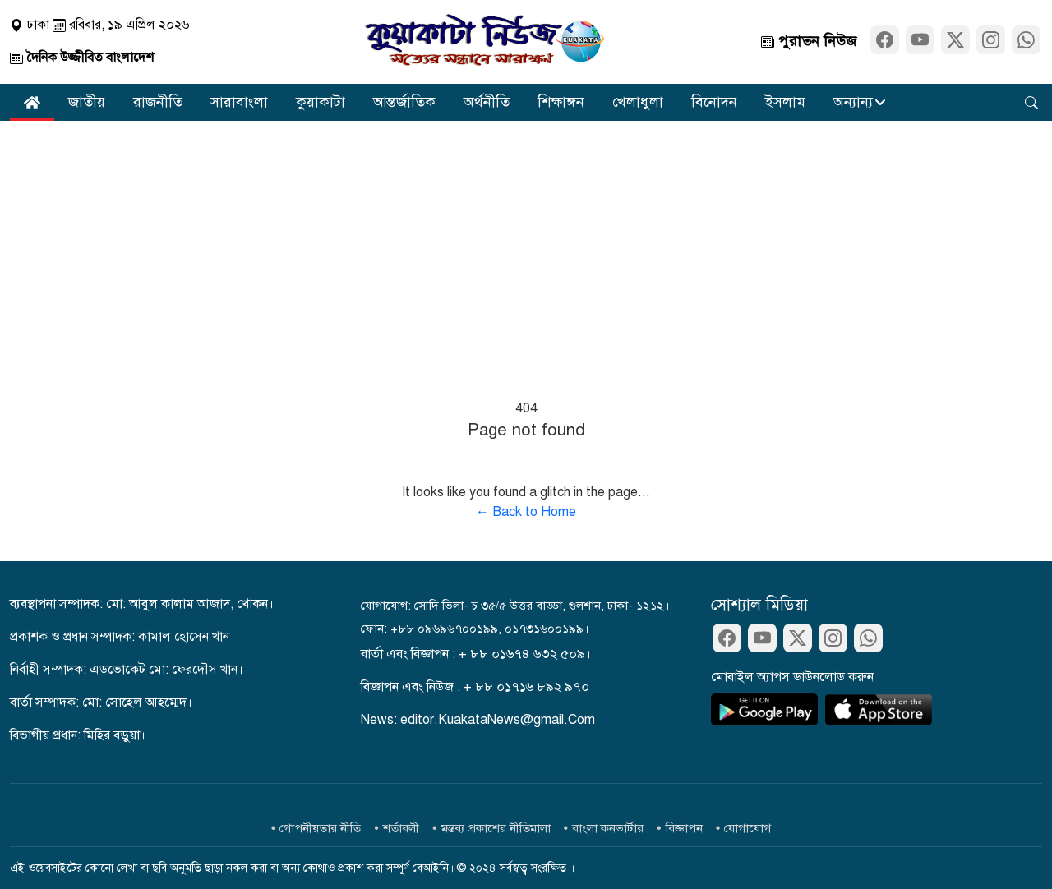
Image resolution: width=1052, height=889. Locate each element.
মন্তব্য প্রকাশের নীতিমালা (496, 828)
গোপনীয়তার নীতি (320, 828)
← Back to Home (526, 512)
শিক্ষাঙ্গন (561, 102)
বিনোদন (714, 102)
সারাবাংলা (239, 102)
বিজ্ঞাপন (684, 828)
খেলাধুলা (637, 102)
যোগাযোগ (747, 828)
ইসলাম (785, 102)
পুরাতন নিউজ (808, 41)
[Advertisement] (526, 244)
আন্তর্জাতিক (404, 102)
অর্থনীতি (487, 102)
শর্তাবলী (401, 828)
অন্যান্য (853, 102)
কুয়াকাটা (320, 102)
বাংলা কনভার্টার (608, 828)
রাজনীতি (157, 102)
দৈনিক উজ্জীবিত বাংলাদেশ (82, 57)
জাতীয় (86, 102)
